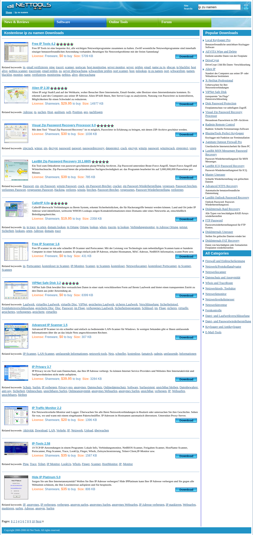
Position (77, 112)
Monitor (128, 464)
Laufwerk (29, 304)
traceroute (35, 71)
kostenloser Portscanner (162, 266)
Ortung (84, 227)
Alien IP (210, 69)
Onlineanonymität (79, 391)
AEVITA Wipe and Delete (221, 51)
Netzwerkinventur (216, 305)
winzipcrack (167, 148)
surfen (19, 508)
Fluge (162, 308)
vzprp (192, 148)
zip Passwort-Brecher (98, 186)
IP (169, 391)
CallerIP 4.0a (41, 203)
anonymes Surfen (129, 391)
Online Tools (118, 22)
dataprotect (112, 148)
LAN (52, 430)
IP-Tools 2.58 (41, 443)
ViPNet (82, 304)
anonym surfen (79, 504)
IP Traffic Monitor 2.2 (46, 408)
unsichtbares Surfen (55, 391)
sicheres (172, 308)
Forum (166, 22)
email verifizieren (37, 67)
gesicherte (38, 312)
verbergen (161, 391)
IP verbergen (49, 387)
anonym (40, 508)
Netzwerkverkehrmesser (220, 299)
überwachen (101, 430)
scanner (69, 67)
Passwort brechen (186, 186)
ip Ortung (72, 227)
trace (58, 231)
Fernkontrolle (213, 310)
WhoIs (77, 464)
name (27, 74)
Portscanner (34, 266)
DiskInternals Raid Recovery (222, 209)
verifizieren (39, 74)
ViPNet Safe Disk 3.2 (46, 283)
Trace (33, 464)
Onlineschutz (34, 391)
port (166, 71)
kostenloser (118, 266)
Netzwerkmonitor (216, 294)
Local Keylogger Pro (218, 40)
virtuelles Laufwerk (47, 304)
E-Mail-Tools (213, 332)
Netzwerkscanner (136, 266)
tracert (60, 67)
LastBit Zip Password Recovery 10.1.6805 (61, 161)
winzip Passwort (66, 186)
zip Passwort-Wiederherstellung (142, 186)
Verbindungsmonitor (142, 227)
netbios (66, 74)
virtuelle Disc (69, 304)
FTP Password (214, 220)
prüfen (139, 67)
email (147, 67)
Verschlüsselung (148, 304)
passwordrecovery (93, 148)
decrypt (53, 148)
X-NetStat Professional (219, 80)
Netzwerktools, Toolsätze (220, 288)
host (131, 71)
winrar (38, 148)
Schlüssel (147, 308)
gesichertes (8, 312)
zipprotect (182, 148)
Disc (58, 308)
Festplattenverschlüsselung (18, 308)
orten (29, 231)
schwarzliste (177, 71)
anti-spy (6, 391)
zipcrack (28, 148)
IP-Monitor (77, 266)
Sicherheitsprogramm (127, 308)
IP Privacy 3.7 (41, 367)
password (64, 148)
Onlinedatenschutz (115, 387)
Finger (86, 464)
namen (190, 71)
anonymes (80, 387)
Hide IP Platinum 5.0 (46, 477)
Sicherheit (8, 231)
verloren (71, 190)
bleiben (22, 395)
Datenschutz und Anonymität (222, 277)
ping (51, 67)
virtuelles (51, 312)
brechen (91, 190)
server (129, 67)
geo (86, 112)
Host (50, 112)
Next (38, 521)
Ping (25, 464)
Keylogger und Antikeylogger (223, 327)
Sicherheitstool (169, 304)
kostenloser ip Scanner (55, 266)
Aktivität (28, 430)
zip (45, 148)
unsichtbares (9, 395)
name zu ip (158, 67)
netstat (183, 227)
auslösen (59, 112)
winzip (142, 148)
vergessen (168, 186)
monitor (18, 74)
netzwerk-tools (98, 353)
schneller (120, 353)
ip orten (41, 227)
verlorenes (177, 190)
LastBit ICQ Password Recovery (225, 166)
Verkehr (61, 430)
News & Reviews (16, 22)
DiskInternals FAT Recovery (222, 240)
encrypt (132, 148)
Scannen (7, 269)
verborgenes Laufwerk (99, 308)
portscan (80, 67)
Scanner (90, 266)
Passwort (28, 186)
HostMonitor (110, 464)
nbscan (171, 67)
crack (124, 148)
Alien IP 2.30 (40, 88)
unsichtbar (147, 391)
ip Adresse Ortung (167, 227)
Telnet (41, 464)
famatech (146, 353)
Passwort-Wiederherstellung (152, 190)
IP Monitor (53, 464)
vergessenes (127, 190)
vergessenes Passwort (40, 190)
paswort (76, 148)
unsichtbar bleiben (167, 387)
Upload (88, 430)
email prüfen (49, 71)
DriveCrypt (212, 60)
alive (75, 74)
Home (9, 12)
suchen (42, 112)
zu (60, 71)
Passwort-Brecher (108, 190)
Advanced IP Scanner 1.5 (50, 325)
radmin (158, 353)
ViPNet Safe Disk (216, 92)
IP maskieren (173, 504)
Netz (111, 353)
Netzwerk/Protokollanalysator (223, 266)
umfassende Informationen (72, 353)
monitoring (53, 74)
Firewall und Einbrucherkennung (225, 261)
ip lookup (123, 227)
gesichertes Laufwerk (101, 304)
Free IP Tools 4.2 (43, 44)
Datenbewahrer (189, 387)
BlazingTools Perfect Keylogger (224, 133)
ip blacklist (183, 67)
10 (33, 521)
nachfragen (96, 112)
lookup (94, 227)
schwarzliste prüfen (100, 71)
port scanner (120, 71)
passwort (153, 148)
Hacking (59, 190)
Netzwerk (77, 430)
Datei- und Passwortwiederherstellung (228, 321)
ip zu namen (155, 71)
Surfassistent (147, 387)
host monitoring (96, 67)
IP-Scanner (29, 353)
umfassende (171, 353)
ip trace (31, 227)
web (68, 112)
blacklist (7, 74)
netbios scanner (18, 71)
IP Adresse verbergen (151, 504)
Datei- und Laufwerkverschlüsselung (227, 316)
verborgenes (23, 312)
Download (41, 430)
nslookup (141, 71)
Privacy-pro (65, 387)
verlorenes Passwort (14, 190)
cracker (117, 186)
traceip (112, 227)
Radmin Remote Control (220, 124)
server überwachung (75, 71)
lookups (20, 231)
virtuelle (183, 308)
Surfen (36, 387)
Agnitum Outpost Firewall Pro (223, 142)
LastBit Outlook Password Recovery (227, 197)
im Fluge (79, 308)
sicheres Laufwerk (127, 304)
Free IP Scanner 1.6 (46, 244)
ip (24, 67)
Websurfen (178, 391)
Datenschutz (94, 387)
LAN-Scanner (46, 353)
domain (49, 231)
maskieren (8, 508)
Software (63, 22)
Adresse (28, 112)
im (156, 308)
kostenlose (133, 353)
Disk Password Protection (220, 103)
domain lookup (56, 227)
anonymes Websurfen (104, 391)
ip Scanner (184, 266)
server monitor (116, 67)
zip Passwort (47, 186)
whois (103, 227)
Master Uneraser (215, 174)
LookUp (66, 464)
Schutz (27, 387)
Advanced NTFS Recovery (221, 186)
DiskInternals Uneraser (219, 232)
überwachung (87, 74)
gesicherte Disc (44, 308)
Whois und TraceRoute (219, 283)
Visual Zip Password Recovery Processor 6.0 (64, 125)
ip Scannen (103, 266)
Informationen (187, 353)
